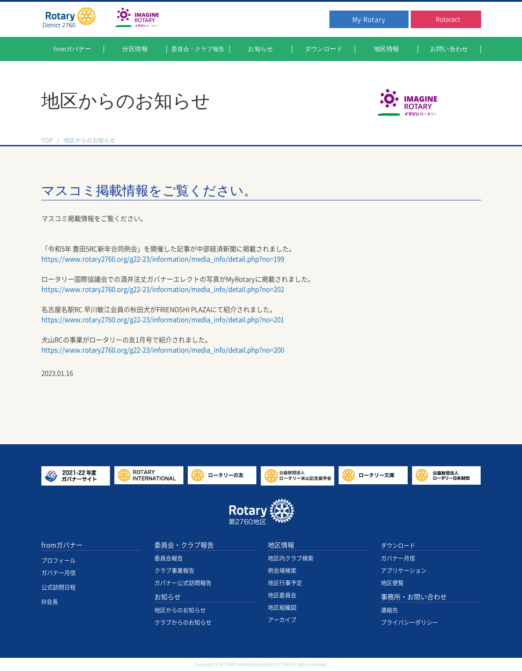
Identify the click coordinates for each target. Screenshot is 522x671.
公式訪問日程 (58, 587)
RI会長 (49, 602)
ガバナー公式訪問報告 (183, 583)
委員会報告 (168, 558)
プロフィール (58, 560)
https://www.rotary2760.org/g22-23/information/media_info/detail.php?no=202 (162, 289)
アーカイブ (282, 620)
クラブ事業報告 (174, 570)
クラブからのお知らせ (183, 622)
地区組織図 (282, 607)
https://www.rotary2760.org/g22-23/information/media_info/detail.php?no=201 (162, 319)
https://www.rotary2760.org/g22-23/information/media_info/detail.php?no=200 (162, 350)
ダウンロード (398, 545)
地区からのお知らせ (89, 140)
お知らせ (167, 597)
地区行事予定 (285, 583)
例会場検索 (282, 570)
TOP (47, 140)
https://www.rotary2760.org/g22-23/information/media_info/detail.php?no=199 (162, 259)
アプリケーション (404, 570)
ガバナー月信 (58, 573)
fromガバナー (62, 545)
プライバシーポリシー (409, 622)
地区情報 (281, 545)
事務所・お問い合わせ (414, 597)
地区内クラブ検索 (291, 558)
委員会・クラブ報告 (184, 545)
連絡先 (389, 610)
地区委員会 (282, 595)
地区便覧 (392, 583)
